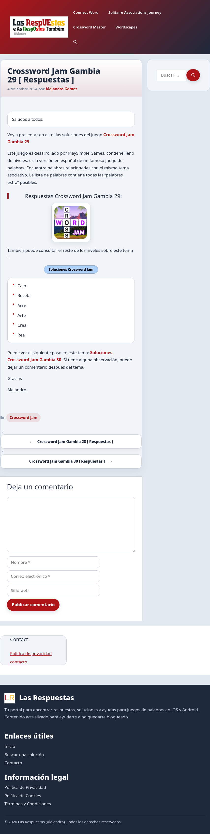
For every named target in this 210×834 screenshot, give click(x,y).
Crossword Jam (23, 416)
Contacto (13, 762)
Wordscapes (126, 27)
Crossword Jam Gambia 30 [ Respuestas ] (67, 460)
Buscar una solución (24, 754)
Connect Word (86, 12)
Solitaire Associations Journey (134, 12)
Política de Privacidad (25, 787)
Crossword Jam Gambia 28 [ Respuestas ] (75, 440)
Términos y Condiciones (27, 803)
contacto (18, 661)
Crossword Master (89, 27)
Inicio (9, 745)
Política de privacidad (31, 653)
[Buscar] (193, 75)
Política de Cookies (22, 795)
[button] (75, 41)
